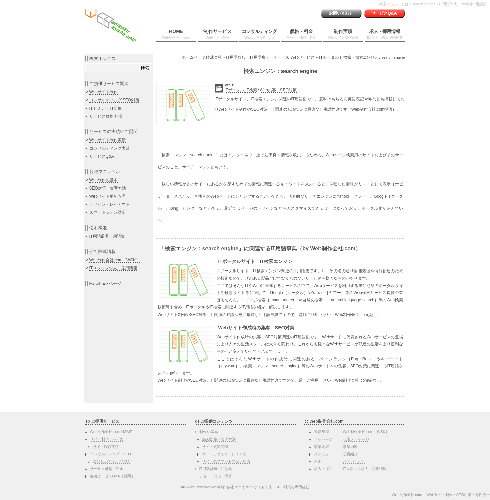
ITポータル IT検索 (335, 57)
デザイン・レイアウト (109, 204)
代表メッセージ (356, 439)
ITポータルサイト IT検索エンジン (255, 261)
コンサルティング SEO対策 (114, 100)
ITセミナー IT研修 (105, 108)
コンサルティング (259, 34)
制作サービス (217, 34)
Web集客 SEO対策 (278, 90)
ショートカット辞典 (216, 476)
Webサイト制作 (103, 92)
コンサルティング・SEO (110, 454)
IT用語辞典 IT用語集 (245, 57)
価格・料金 (301, 34)
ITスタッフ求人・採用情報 (113, 268)
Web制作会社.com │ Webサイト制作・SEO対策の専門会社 (260, 487)
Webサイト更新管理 (107, 196)
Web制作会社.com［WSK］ (114, 260)
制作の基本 (208, 432)
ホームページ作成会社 (202, 57)
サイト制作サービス (106, 439)
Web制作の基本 (103, 180)
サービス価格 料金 (106, 116)
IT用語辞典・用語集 (107, 236)
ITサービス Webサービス (292, 57)
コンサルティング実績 (109, 148)
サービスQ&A (384, 13)
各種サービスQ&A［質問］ (112, 476)
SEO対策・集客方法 (107, 188)
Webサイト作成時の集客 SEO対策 (256, 327)
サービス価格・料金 (106, 469)
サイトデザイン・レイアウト (226, 454)
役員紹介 (350, 454)
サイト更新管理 (215, 447)
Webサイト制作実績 (107, 140)
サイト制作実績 (106, 447)
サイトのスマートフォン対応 (226, 461)
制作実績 (343, 34)
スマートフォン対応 (107, 212)
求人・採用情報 (385, 34)
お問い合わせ (341, 13)
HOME (176, 34)
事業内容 (350, 447)
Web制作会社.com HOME (111, 432)
